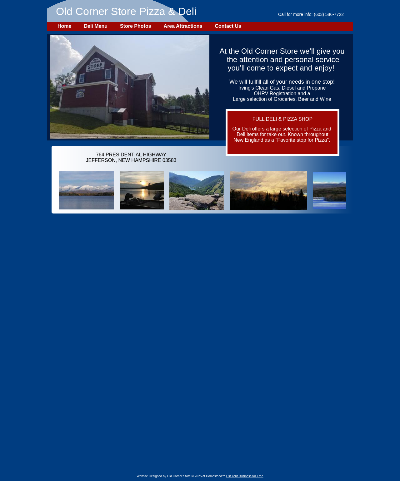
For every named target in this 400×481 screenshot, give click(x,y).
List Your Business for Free (244, 476)
